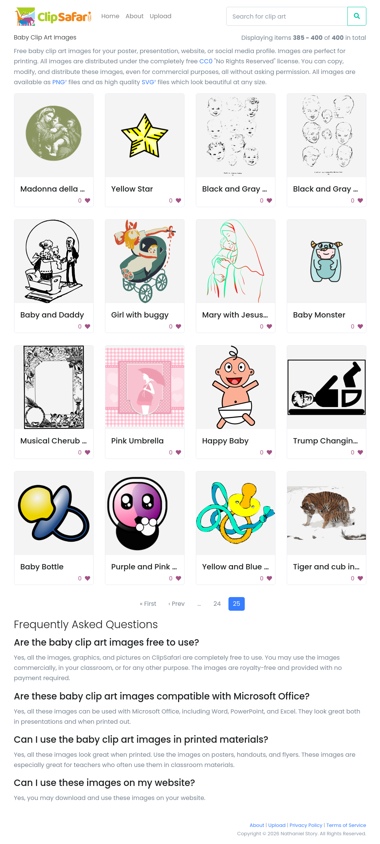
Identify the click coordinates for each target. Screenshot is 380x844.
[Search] (287, 16)
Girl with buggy (140, 315)
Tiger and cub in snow (335, 566)
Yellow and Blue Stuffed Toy (254, 566)
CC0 (206, 61)
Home (111, 16)
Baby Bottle (42, 566)
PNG (59, 82)
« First (148, 603)
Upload (160, 16)
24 (217, 603)
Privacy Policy (306, 825)
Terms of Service (346, 825)
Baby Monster (319, 315)
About (134, 16)
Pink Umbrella (137, 440)
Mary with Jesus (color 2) (250, 315)
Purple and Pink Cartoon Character (177, 566)
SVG (149, 82)
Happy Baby (225, 440)
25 (236, 603)
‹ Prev (177, 603)
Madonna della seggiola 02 (72, 189)
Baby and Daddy (52, 315)
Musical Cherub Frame (63, 440)
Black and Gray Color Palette (256, 189)
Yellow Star (132, 189)
